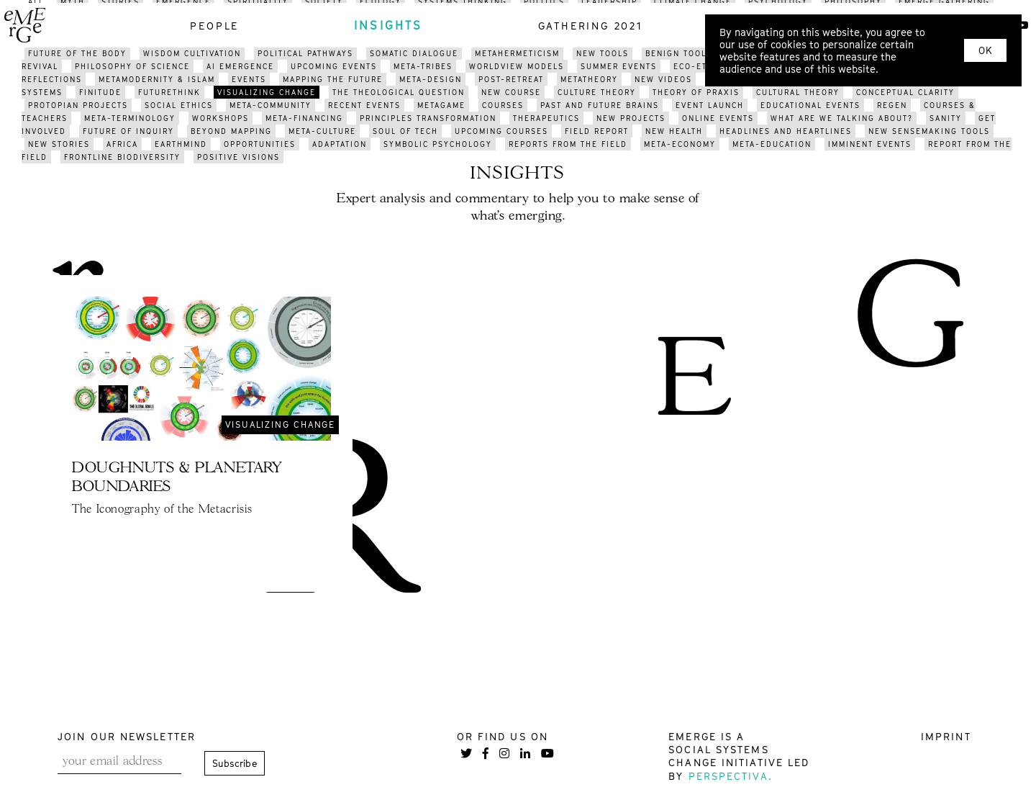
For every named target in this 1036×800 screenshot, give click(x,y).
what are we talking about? (842, 118)
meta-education (772, 144)
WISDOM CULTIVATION (192, 53)
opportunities (260, 144)
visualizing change (266, 92)
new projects (630, 118)
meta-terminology (130, 118)
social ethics (179, 105)
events (249, 79)
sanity (946, 118)
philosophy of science (132, 66)
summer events (619, 66)
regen (892, 105)
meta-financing (304, 118)
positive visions (238, 157)
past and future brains (599, 105)
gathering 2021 (590, 25)
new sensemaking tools (929, 131)
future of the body (77, 53)
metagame (441, 105)
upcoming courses (501, 131)
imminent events (870, 144)
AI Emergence (240, 66)
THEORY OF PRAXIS (696, 92)
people (214, 25)
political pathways (305, 53)
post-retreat (511, 79)
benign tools (678, 53)
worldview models (516, 66)
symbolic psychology (437, 144)
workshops (220, 118)
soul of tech (405, 131)
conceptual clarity (905, 92)
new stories (59, 144)
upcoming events (334, 66)
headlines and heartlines (785, 131)
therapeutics (546, 118)
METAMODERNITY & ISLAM (157, 79)
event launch (710, 105)
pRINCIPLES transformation (428, 118)
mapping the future (333, 79)
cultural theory (798, 92)
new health (674, 131)
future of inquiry (128, 131)
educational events (810, 105)
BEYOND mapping (231, 131)
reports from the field (568, 144)
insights (388, 25)
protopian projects (78, 105)
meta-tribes (423, 66)
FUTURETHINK (169, 92)
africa (122, 144)
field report (597, 131)
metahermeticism (517, 53)
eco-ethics (701, 66)
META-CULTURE (322, 131)
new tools (602, 53)
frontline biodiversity (122, 157)
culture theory (597, 92)
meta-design (430, 79)
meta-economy (680, 144)
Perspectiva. (731, 776)
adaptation (339, 144)
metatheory (589, 79)
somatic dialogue (414, 53)
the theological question (398, 92)
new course (511, 92)
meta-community (271, 105)
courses (503, 105)
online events (718, 118)
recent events (364, 105)
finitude (100, 92)
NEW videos (663, 79)
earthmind (181, 144)
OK (985, 50)
